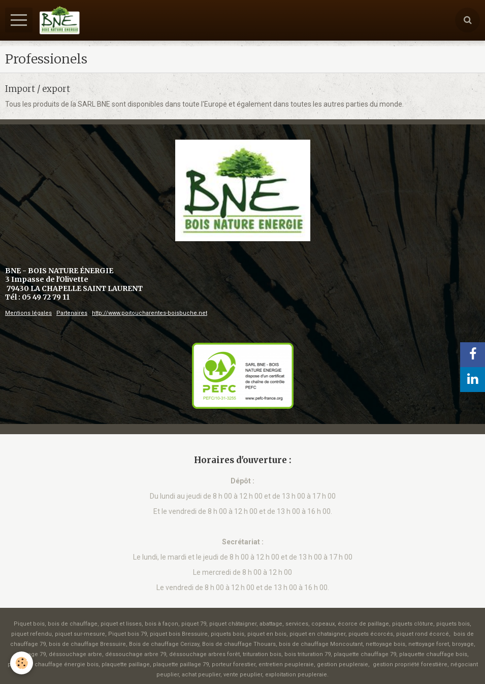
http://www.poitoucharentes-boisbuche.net (149, 313)
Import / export (37, 88)
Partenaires (71, 313)
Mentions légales (28, 313)
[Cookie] (21, 663)
